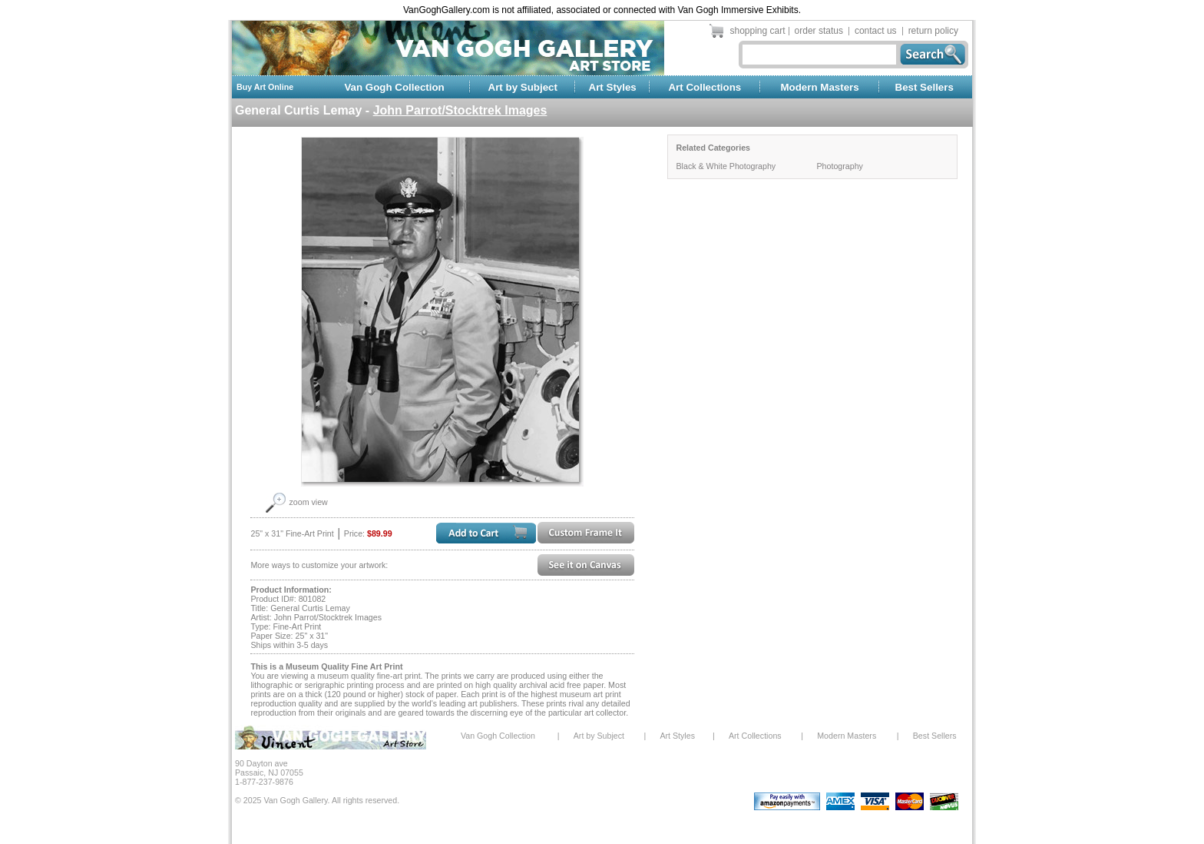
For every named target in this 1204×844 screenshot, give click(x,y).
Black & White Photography (726, 166)
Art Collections (704, 87)
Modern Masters (819, 87)
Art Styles (613, 87)
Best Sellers (924, 87)
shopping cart (758, 30)
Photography (839, 166)
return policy (933, 30)
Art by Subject (522, 87)
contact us (876, 30)
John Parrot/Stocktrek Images (460, 110)
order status (819, 30)
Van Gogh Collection (394, 87)
